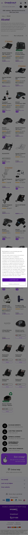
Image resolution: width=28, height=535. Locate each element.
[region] (14, 267)
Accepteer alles (14, 279)
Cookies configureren (14, 284)
